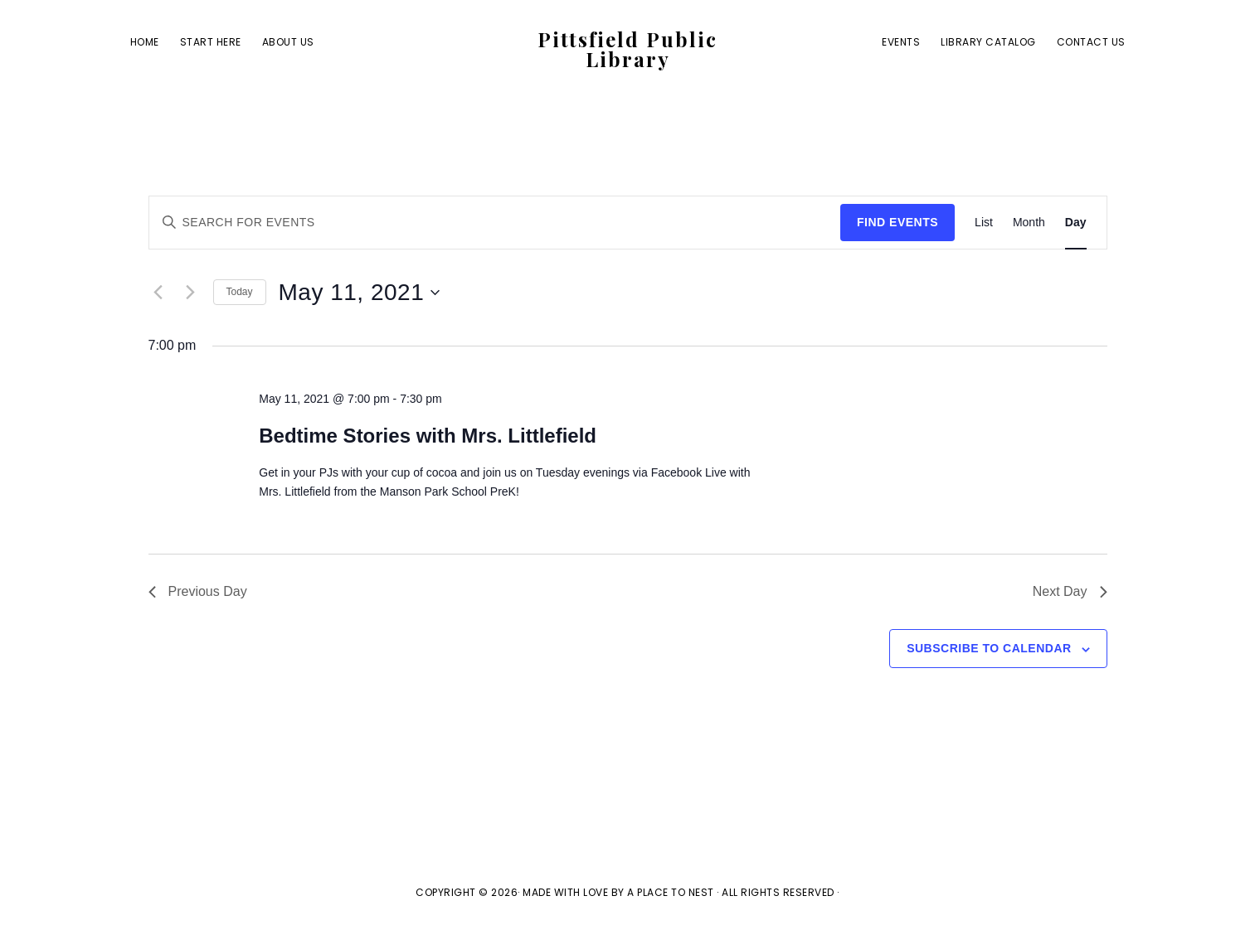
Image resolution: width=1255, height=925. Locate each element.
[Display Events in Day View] (1076, 222)
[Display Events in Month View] (1029, 222)
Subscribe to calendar (989, 648)
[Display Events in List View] (984, 222)
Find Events (897, 222)
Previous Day (197, 591)
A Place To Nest (670, 892)
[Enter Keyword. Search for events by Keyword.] (495, 222)
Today (239, 292)
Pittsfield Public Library (627, 49)
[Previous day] (158, 293)
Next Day (1070, 591)
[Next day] (191, 293)
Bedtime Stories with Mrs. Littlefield (427, 435)
